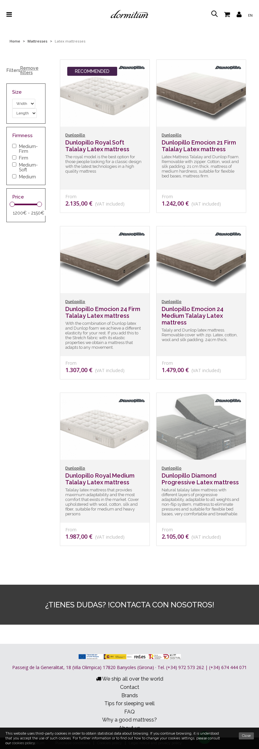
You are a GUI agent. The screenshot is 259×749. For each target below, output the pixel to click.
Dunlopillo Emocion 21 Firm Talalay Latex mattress (199, 145)
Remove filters (29, 70)
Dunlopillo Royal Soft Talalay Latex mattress (97, 145)
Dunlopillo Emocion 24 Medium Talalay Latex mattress (192, 316)
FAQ (129, 712)
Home (15, 41)
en (250, 15)
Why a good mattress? (129, 720)
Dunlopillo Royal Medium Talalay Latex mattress (99, 479)
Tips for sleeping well (129, 703)
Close (246, 736)
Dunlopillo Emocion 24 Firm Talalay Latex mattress (102, 312)
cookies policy (23, 743)
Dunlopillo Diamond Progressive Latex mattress (200, 479)
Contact (129, 687)
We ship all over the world (129, 679)
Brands (129, 695)
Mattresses (37, 41)
